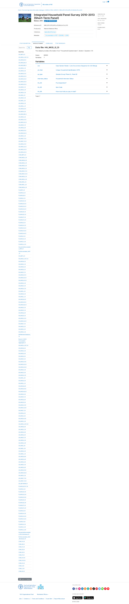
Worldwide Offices (42, 594)
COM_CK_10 (22, 571)
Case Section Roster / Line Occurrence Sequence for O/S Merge (76, 66)
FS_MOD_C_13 (22, 198)
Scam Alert (49, 598)
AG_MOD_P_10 (22, 464)
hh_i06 (40, 91)
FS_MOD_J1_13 (22, 241)
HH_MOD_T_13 (22, 323)
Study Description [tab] (25, 43)
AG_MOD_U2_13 (22, 146)
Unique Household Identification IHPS (68, 70)
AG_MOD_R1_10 (22, 470)
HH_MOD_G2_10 (22, 364)
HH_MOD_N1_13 (22, 302)
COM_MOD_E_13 (23, 168)
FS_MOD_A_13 (22, 192)
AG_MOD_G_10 (22, 440)
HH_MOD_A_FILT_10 (23, 345)
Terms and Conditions (38, 598)
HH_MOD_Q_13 (22, 313)
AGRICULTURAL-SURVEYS (51, 10)
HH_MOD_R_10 (22, 402)
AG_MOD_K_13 (22, 103)
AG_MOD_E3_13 (22, 79)
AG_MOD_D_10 (22, 432)
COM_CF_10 (21, 555)
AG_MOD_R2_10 (22, 472)
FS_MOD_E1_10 (22, 500)
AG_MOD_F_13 (22, 87)
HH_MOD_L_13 (22, 296)
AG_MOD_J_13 (22, 100)
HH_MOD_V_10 (22, 416)
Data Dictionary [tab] (38, 43)
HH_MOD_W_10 (22, 418)
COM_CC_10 (22, 547)
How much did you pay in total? (66, 91)
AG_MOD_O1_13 (22, 119)
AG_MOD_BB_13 (22, 65)
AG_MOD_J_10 (22, 448)
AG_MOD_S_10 (22, 475)
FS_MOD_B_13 (22, 195)
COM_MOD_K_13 (23, 187)
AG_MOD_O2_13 (22, 122)
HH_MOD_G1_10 (22, 361)
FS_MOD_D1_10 (22, 491)
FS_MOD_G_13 (22, 222)
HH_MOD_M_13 (22, 299)
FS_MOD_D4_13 (22, 209)
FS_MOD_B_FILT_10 (23, 486)
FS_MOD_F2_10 (22, 508)
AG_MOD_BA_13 (22, 62)
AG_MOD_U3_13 (22, 149)
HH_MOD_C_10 (22, 350)
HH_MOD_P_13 (22, 310)
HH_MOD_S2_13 (22, 321)
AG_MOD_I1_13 (22, 98)
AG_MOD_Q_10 (22, 467)
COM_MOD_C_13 (23, 163)
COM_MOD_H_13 (23, 179)
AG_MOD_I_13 (22, 95)
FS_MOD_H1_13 (22, 225)
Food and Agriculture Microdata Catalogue (33, 10)
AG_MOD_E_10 (22, 435)
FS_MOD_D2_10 (22, 494)
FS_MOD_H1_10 (22, 513)
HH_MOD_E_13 (22, 269)
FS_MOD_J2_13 (22, 244)
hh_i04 (40, 83)
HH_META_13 (22, 256)
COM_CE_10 (21, 552)
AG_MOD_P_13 (22, 125)
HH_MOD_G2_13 (22, 277)
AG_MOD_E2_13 (22, 76)
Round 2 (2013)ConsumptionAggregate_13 (22, 340)
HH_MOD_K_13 (22, 294)
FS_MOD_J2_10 (22, 529)
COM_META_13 (22, 155)
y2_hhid (40, 70)
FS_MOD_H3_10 (22, 519)
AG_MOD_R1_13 (22, 130)
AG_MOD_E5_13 (22, 84)
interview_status (43, 78)
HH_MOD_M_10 (22, 386)
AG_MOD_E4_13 (22, 81)
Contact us (27, 598)
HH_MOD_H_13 (22, 283)
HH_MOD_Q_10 (22, 399)
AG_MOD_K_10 (22, 451)
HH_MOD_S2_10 (22, 407)
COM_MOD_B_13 (23, 160)
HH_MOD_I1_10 (22, 372)
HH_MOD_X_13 (22, 332)
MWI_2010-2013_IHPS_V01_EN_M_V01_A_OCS (71, 10)
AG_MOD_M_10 (22, 456)
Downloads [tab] (49, 43)
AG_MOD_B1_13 (22, 60)
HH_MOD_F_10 (22, 359)
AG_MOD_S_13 (22, 136)
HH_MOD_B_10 (22, 348)
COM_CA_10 (22, 541)
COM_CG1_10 (22, 557)
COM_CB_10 (22, 544)
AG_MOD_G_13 (22, 89)
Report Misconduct (59, 598)
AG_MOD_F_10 (22, 437)
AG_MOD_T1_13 (22, 138)
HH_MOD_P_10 (22, 397)
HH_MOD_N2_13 (22, 304)
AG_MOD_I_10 (22, 445)
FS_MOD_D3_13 (22, 206)
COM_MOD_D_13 (23, 165)
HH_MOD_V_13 (22, 329)
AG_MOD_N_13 (22, 111)
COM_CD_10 (22, 549)
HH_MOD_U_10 (22, 413)
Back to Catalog (25, 579)
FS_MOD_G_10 (22, 510)
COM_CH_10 (22, 563)
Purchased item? (61, 83)
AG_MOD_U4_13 (22, 152)
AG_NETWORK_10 (23, 483)
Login (104, 2)
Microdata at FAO (47, 4)
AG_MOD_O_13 (22, 117)
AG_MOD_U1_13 (22, 144)
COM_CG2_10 (22, 560)
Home (19, 10)
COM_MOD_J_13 (23, 184)
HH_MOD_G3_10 (22, 367)
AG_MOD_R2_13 (22, 133)
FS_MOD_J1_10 (22, 527)
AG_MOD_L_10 (22, 454)
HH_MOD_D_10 (22, 353)
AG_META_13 (22, 54)
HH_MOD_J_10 (22, 378)
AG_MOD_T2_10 (22, 481)
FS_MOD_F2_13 (22, 220)
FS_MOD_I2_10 (22, 524)
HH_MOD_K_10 (22, 380)
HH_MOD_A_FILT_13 (23, 258)
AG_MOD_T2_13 (22, 141)
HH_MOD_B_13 (22, 261)
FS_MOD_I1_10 (22, 521)
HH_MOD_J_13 (22, 291)
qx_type (40, 74)
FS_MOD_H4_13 (22, 233)
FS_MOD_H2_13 (22, 228)
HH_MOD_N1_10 (22, 388)
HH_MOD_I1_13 (22, 285)
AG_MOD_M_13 (22, 108)
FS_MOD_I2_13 (22, 238)
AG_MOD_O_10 (22, 462)
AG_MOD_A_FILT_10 (23, 424)
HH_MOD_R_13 (22, 315)
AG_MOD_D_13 (22, 70)
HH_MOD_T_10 (22, 410)
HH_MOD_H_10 (22, 369)
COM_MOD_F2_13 (23, 173)
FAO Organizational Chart (27, 594)
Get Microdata (50, 21)
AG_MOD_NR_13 (22, 114)
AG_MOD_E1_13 (22, 73)
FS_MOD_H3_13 (22, 230)
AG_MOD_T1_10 (22, 478)
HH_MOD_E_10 (22, 356)
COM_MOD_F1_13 (23, 171)
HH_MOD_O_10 (22, 394)
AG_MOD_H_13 (22, 92)
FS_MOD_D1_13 (22, 201)
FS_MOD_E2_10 (22, 502)
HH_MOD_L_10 (22, 383)
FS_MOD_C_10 (22, 489)
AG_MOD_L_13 (22, 106)
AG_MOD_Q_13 (22, 127)
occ (39, 66)
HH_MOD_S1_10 (22, 405)
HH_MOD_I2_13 (22, 288)
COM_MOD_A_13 (23, 157)
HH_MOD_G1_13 (22, 275)
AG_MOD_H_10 (22, 443)
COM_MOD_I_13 (22, 182)
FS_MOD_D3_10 (22, 497)
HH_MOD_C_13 (22, 264)
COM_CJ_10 (21, 568)
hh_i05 (40, 87)
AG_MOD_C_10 (22, 429)
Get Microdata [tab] (60, 43)
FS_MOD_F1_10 (22, 505)
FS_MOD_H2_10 (22, 516)
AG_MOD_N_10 (22, 459)
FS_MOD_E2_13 (22, 214)
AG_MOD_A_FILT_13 (23, 57)
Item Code (59, 87)
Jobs (20, 598)
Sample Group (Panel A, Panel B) (66, 74)
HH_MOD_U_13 (22, 326)
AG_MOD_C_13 (22, 68)
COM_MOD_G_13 (23, 176)
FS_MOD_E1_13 (22, 211)
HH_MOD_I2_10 (22, 375)
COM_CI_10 (21, 565)
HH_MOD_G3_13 (22, 280)
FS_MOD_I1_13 (22, 236)
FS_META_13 (22, 190)
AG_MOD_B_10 (22, 426)
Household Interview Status (64, 78)
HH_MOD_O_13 (22, 307)
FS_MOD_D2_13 (22, 203)
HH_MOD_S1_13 (22, 318)
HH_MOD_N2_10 (22, 391)
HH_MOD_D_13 (22, 266)
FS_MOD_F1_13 (22, 217)
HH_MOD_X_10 (22, 421)
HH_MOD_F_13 (22, 272)
